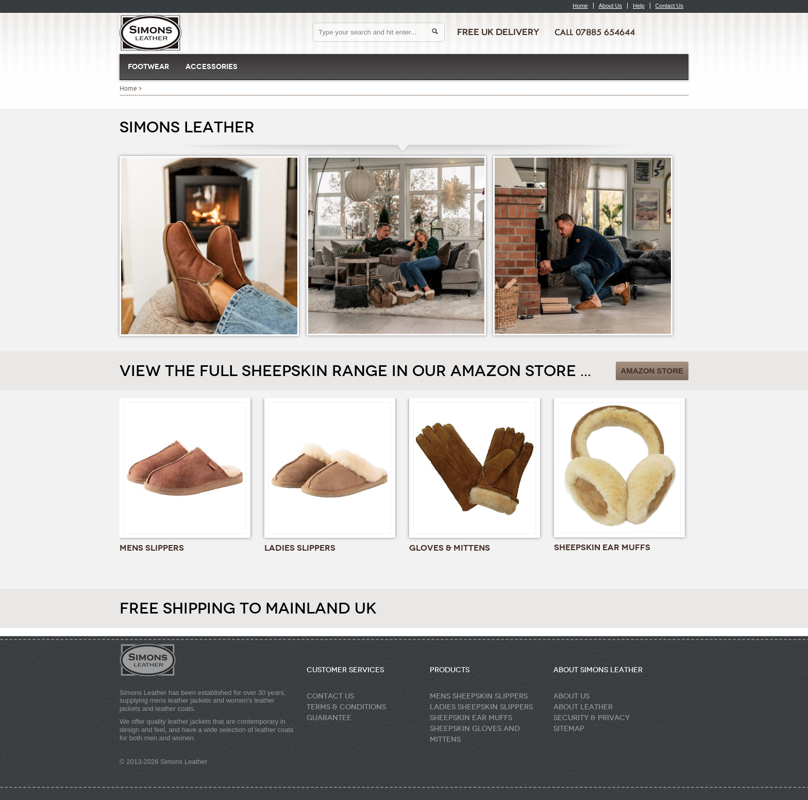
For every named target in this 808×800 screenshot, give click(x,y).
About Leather (583, 707)
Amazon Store (652, 370)
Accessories (212, 66)
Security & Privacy (591, 717)
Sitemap (568, 728)
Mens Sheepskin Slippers (479, 696)
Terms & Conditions (346, 707)
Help (639, 6)
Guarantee (329, 717)
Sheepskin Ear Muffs (471, 717)
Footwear (148, 66)
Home (580, 6)
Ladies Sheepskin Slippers (481, 707)
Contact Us (669, 6)
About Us (610, 6)
